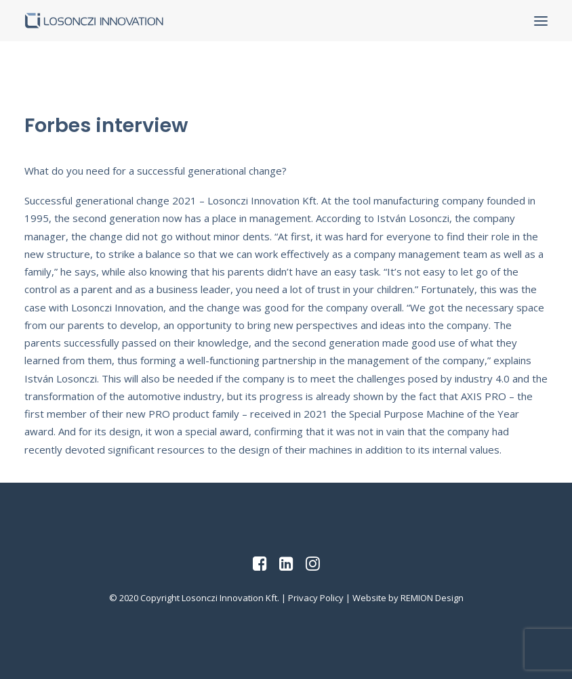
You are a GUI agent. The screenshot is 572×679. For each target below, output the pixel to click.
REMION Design (432, 598)
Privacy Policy (316, 598)
